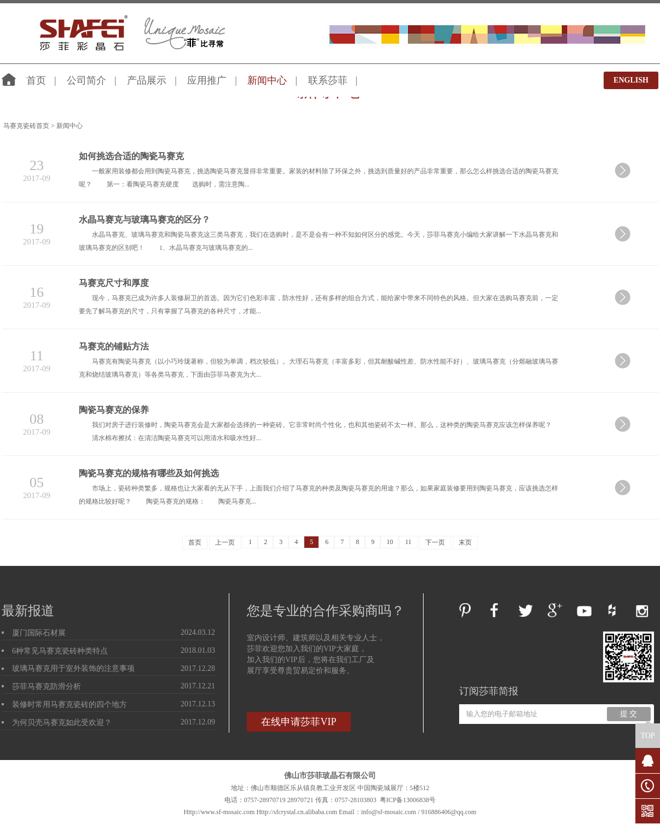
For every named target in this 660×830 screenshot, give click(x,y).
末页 (465, 542)
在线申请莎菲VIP (298, 721)
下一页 (435, 542)
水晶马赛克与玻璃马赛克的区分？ (144, 219)
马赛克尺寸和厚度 (114, 283)
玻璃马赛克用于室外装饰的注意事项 (73, 668)
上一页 (225, 542)
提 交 (629, 714)
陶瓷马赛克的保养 (114, 409)
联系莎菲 (328, 80)
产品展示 (146, 80)
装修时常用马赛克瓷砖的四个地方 (69, 704)
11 (408, 542)
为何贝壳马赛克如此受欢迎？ (62, 722)
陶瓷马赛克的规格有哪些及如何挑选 (149, 473)
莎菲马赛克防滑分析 (46, 686)
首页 (36, 80)
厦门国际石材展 (39, 633)
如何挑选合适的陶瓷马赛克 (131, 156)
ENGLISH (631, 80)
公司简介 (86, 80)
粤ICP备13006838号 (408, 800)
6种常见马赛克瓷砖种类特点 (60, 651)
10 (389, 542)
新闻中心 (267, 80)
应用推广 (207, 80)
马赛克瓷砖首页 (26, 126)
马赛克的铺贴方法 (114, 346)
